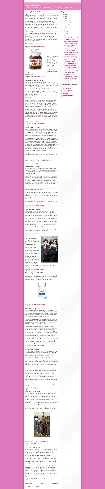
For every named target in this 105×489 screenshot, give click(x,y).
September (67, 26)
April (65, 35)
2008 (64, 16)
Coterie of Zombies (67, 90)
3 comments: (41, 46)
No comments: (42, 123)
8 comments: (41, 163)
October (66, 24)
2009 (64, 14)
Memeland (65, 93)
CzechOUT (65, 97)
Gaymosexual (33, 5)
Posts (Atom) (35, 486)
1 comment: (42, 205)
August (66, 28)
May (65, 33)
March (65, 81)
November (66, 22)
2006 (64, 20)
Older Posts (55, 483)
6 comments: (41, 76)
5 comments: (42, 269)
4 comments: (41, 304)
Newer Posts (28, 483)
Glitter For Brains (67, 88)
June (65, 31)
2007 (64, 18)
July (65, 29)
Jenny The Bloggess (68, 95)
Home (42, 483)
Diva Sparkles (66, 91)
